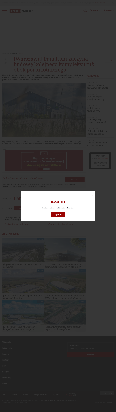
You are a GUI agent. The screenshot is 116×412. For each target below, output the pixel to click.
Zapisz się (58, 214)
